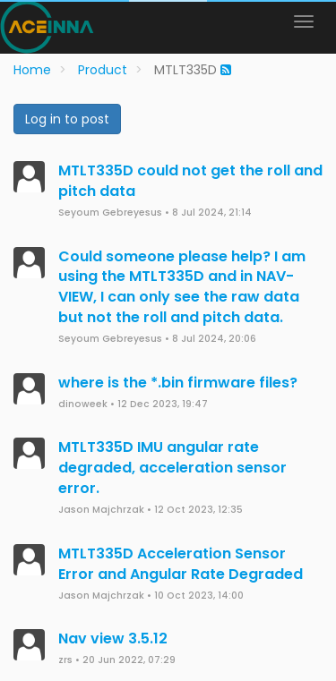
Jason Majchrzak (101, 509)
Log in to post (67, 119)
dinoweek (83, 404)
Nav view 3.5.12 (113, 638)
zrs (65, 660)
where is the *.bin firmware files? (177, 382)
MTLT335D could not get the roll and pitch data (190, 180)
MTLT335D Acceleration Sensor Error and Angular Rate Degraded (180, 563)
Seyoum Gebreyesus (110, 212)
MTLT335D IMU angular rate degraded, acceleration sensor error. (172, 467)
